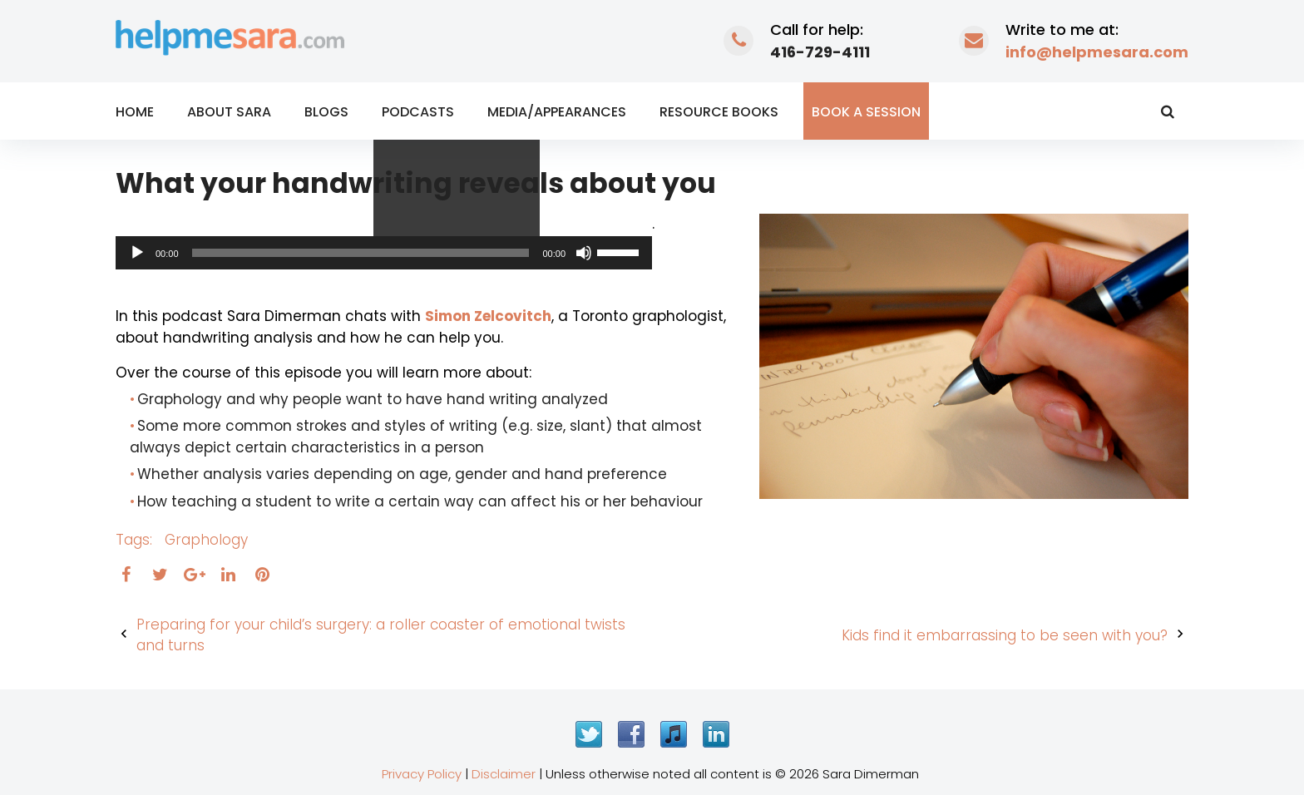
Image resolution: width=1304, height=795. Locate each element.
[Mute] (583, 252)
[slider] (361, 253)
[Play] (137, 252)
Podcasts (418, 111)
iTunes (673, 734)
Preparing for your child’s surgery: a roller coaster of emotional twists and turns (380, 635)
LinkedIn (716, 734)
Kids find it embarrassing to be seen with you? (1005, 635)
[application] (384, 252)
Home (135, 111)
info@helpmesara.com (1096, 52)
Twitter (588, 734)
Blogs (326, 111)
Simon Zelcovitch (488, 316)
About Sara (229, 111)
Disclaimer (504, 774)
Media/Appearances (556, 111)
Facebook (631, 734)
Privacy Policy (422, 774)
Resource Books (718, 111)
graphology (206, 540)
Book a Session (866, 111)
